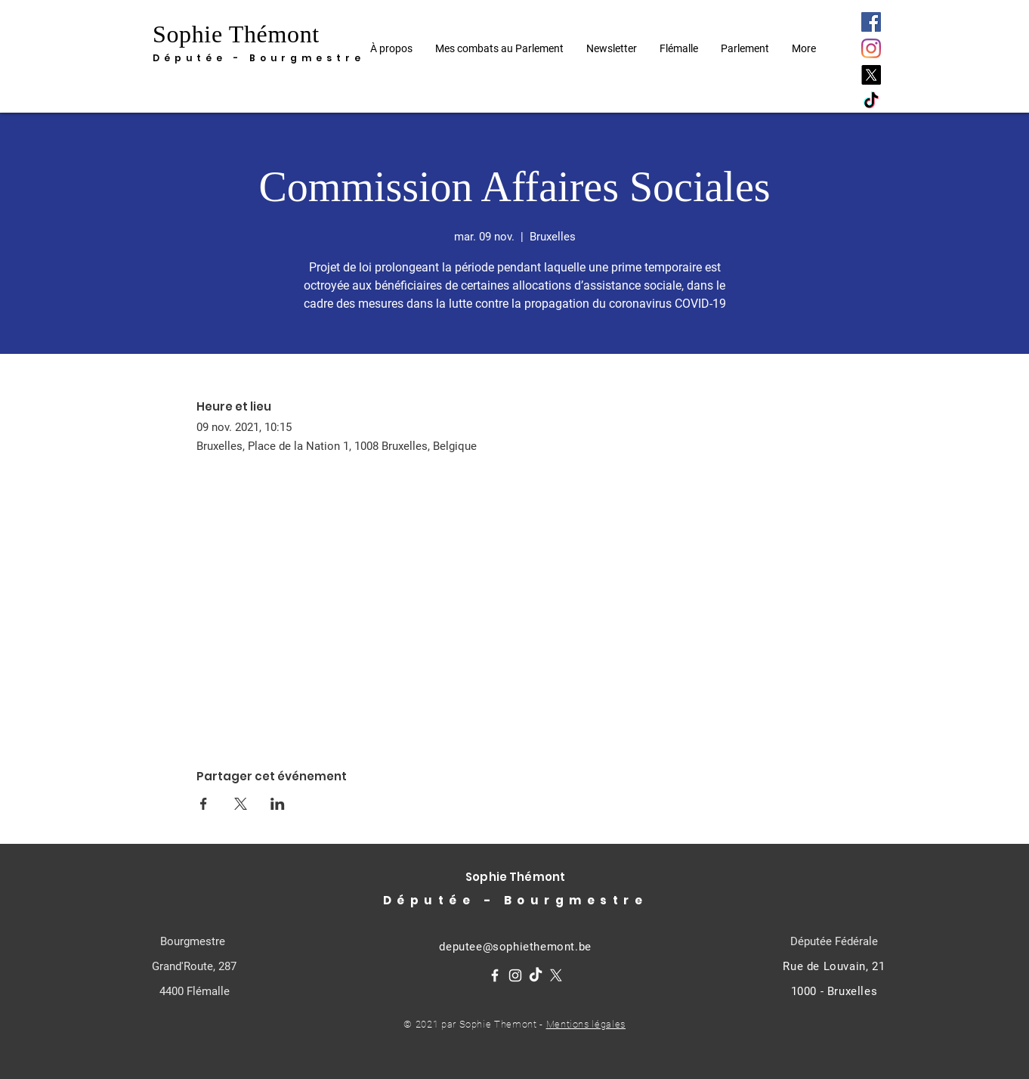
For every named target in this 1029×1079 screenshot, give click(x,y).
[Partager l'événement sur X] (240, 804)
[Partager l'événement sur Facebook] (203, 804)
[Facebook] (871, 22)
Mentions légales (586, 1024)
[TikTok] (871, 101)
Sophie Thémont (236, 34)
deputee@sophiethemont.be (515, 946)
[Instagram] (871, 48)
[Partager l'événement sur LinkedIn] (277, 804)
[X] (871, 75)
